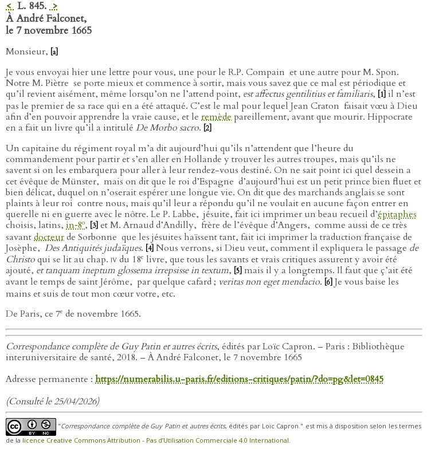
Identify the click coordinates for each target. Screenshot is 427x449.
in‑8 (75, 225)
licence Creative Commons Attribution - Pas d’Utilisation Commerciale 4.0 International (155, 440)
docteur (49, 237)
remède (216, 117)
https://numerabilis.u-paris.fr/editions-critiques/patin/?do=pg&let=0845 (239, 379)
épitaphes (397, 214)
